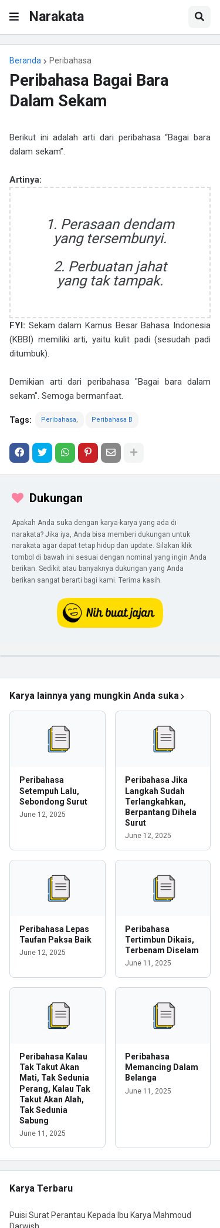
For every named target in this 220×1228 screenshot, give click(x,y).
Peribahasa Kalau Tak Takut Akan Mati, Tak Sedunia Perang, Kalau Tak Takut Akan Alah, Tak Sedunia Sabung (54, 1088)
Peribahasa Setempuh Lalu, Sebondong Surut (53, 790)
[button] (14, 17)
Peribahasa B (112, 419)
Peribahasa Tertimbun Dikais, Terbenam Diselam (162, 939)
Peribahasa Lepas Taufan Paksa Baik (55, 934)
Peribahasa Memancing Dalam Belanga (161, 1067)
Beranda (25, 60)
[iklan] (110, 656)
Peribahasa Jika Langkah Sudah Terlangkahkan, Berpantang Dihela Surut (161, 801)
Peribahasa (70, 60)
